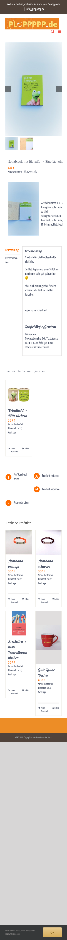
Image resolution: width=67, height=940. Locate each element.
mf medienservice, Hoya (43, 738)
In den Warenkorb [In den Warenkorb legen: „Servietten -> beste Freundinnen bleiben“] (14, 692)
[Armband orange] (19, 543)
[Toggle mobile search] (52, 31)
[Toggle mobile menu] (60, 31)
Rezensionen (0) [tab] (11, 260)
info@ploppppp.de (35, 9)
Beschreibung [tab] (12, 250)
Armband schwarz (45, 564)
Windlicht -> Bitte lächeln (17, 413)
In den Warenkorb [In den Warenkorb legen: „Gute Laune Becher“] (44, 709)
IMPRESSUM (19, 738)
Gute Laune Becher (46, 672)
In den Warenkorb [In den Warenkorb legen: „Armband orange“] (14, 601)
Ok (52, 932)
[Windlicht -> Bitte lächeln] (19, 392)
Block (58, 216)
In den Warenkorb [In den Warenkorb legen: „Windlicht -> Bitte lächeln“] (14, 450)
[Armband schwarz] (49, 543)
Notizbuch (58, 224)
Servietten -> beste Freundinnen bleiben (17, 649)
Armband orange (15, 564)
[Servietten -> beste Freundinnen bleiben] (19, 623)
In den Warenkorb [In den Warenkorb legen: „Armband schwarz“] (44, 601)
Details (27, 449)
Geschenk (46, 220)
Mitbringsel (46, 224)
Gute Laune (57, 220)
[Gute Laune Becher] (49, 637)
